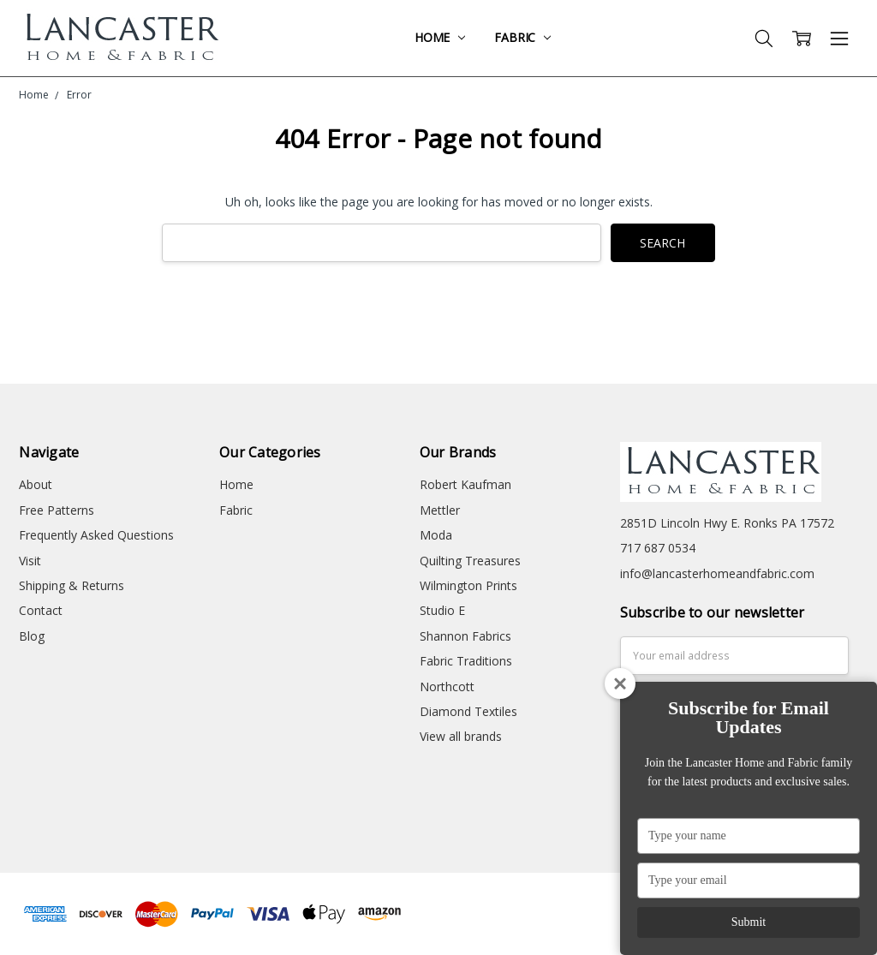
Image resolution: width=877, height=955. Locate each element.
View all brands (461, 736)
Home (440, 37)
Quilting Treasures (470, 560)
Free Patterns (56, 510)
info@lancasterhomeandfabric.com (717, 573)
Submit (748, 922)
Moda (436, 535)
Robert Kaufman (465, 484)
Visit (30, 560)
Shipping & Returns (71, 585)
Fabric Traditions (466, 661)
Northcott (447, 686)
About (35, 484)
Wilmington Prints (468, 585)
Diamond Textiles (468, 711)
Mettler (440, 510)
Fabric (522, 37)
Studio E (442, 610)
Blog (32, 636)
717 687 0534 (657, 548)
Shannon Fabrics (465, 636)
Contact (41, 610)
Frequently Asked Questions (96, 535)
